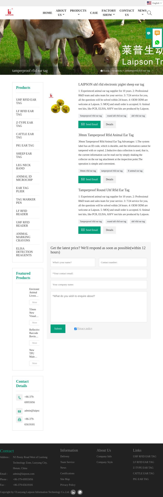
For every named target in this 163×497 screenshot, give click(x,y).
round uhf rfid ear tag (116, 116)
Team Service (67, 462)
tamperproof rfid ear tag (112, 171)
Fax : (2, 485)
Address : (5, 457)
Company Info (104, 456)
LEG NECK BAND (23, 166)
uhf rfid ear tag (138, 116)
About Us (61, 12)
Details (109, 124)
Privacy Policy (68, 485)
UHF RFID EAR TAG (26, 101)
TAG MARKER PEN (25, 201)
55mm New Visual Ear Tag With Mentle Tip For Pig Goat (33, 313)
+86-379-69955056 (29, 399)
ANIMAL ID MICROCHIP (24, 178)
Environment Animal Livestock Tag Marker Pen (34, 293)
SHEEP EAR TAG (24, 155)
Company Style (105, 462)
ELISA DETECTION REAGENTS (24, 252)
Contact (7, 450)
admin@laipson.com (35, 410)
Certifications (67, 473)
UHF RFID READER (22, 224)
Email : (4, 473)
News (63, 467)
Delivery (64, 456)
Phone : (4, 479)
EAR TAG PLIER (22, 189)
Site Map (65, 479)
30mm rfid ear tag (88, 171)
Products (78, 12)
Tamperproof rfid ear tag (91, 116)
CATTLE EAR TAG (25, 135)
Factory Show (109, 12)
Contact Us (126, 12)
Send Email (89, 124)
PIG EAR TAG (25, 145)
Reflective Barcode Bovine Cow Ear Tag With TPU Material (34, 333)
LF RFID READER (22, 212)
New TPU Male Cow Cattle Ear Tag (33, 353)
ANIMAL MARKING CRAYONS (23, 237)
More (34, 302)
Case (94, 12)
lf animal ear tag (135, 171)
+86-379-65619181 (29, 422)
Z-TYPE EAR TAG (24, 124)
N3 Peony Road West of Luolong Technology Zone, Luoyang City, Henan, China (30, 463)
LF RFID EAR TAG (25, 113)
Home (47, 12)
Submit (58, 328)
